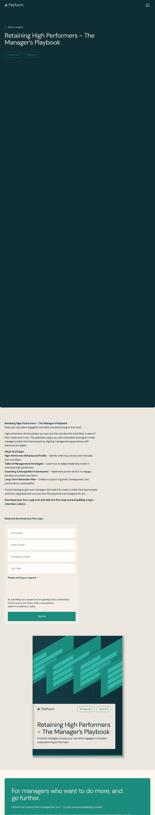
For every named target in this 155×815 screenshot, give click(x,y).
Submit (42, 616)
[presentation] (32, 586)
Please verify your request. (23, 577)
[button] (147, 5)
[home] (14, 5)
